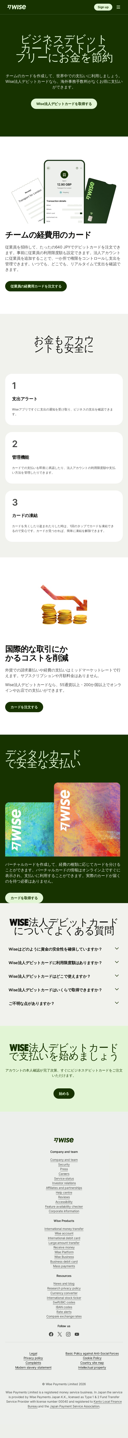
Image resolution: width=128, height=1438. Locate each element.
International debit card (64, 1238)
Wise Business (64, 1257)
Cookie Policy (92, 1358)
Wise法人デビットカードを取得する (64, 104)
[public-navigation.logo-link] (64, 1140)
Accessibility (64, 1202)
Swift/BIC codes (64, 1302)
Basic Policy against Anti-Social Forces (92, 1353)
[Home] (16, 7)
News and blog (64, 1283)
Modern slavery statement (33, 1367)
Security (64, 1164)
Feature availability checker (64, 1206)
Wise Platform (64, 1252)
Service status (64, 1178)
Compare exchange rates (64, 1316)
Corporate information (64, 1211)
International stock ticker (64, 1298)
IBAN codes (64, 1307)
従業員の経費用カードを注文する (36, 286)
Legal (33, 1353)
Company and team (64, 1159)
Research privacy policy (64, 1288)
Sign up (103, 7)
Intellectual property (92, 1367)
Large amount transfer (64, 1243)
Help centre (64, 1192)
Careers (64, 1174)
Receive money (64, 1247)
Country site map (92, 1362)
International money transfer (64, 1229)
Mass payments (64, 1266)
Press (64, 1169)
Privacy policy (33, 1358)
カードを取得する (24, 898)
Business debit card (64, 1261)
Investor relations (64, 1183)
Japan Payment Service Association (74, 1406)
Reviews (64, 1197)
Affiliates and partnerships (64, 1188)
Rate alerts (63, 1312)
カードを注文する (24, 707)
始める (64, 1093)
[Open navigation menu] (118, 7)
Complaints (33, 1362)
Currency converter (64, 1293)
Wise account (64, 1233)
